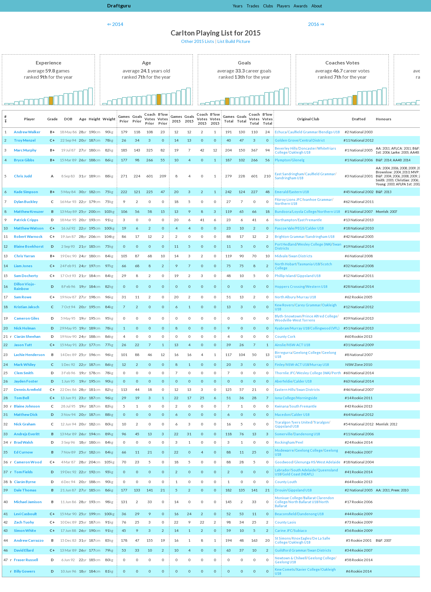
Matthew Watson (28, 228)
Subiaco (300, 530)
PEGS (299, 228)
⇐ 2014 (115, 24)
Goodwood (284, 462)
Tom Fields (23, 472)
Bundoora (283, 211)
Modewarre (284, 450)
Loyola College (304, 211)
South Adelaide (303, 470)
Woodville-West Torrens (295, 320)
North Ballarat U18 (303, 502)
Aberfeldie (283, 381)
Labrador (282, 470)
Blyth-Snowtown (288, 316)
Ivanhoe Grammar (317, 199)
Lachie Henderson (29, 354)
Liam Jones (23, 265)
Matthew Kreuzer (29, 211)
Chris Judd (23, 176)
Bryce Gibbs (24, 160)
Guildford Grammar (291, 550)
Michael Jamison (28, 501)
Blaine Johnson (27, 406)
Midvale (281, 256)
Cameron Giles (26, 318)
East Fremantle (310, 220)
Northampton (286, 220)
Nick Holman (24, 328)
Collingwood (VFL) (325, 328)
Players (283, 5)
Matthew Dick (26, 414)
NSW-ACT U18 (298, 345)
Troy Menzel (24, 140)
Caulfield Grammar (303, 132)
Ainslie (280, 345)
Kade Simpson (26, 191)
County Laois (285, 522)
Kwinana (281, 406)
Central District (312, 140)
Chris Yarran (24, 256)
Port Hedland (285, 244)
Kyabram (282, 328)
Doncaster (307, 148)
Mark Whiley (24, 364)
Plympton (282, 160)
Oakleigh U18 (299, 152)
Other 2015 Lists (197, 41)
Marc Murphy (25, 150)
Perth (336, 373)
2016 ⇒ (316, 24)
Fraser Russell (26, 559)
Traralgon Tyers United (293, 422)
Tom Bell (21, 397)
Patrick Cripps (26, 219)
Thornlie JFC (285, 373)
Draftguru (119, 5)
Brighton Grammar (290, 236)
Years (237, 5)
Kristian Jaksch (26, 306)
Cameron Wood (28, 462)
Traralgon (321, 422)
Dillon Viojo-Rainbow (25, 286)
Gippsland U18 (308, 276)
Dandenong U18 (307, 434)
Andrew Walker (27, 132)
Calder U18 (314, 228)
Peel (299, 442)
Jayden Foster (26, 381)
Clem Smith (23, 373)
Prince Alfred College (320, 316)
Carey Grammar (308, 305)
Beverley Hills (286, 148)
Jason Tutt (23, 344)
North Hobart (285, 264)
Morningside (306, 398)
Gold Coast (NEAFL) (298, 474)
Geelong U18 (285, 562)
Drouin (281, 490)
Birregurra (283, 352)
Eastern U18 (299, 192)
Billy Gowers (24, 571)
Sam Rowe (22, 297)
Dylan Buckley (26, 201)
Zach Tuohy (24, 522)
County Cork (285, 336)
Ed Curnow (23, 452)
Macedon (282, 414)
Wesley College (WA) (314, 244)
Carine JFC (283, 530)
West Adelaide (328, 462)
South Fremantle (303, 406)
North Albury (285, 297)
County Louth (286, 482)
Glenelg (297, 160)
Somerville (283, 434)
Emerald (281, 192)
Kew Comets (285, 569)
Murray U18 (306, 297)
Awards (300, 5)
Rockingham (285, 442)
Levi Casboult (25, 513)
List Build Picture (234, 41)
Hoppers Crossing (290, 286)
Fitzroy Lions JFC (288, 199)
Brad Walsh (23, 442)
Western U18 (316, 286)
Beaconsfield (285, 514)
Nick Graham (24, 424)
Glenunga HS (304, 462)
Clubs (268, 5)
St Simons (283, 538)
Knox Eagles (301, 538)
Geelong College (307, 352)
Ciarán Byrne (25, 481)
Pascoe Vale (284, 228)
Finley (280, 364)
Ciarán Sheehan (27, 336)
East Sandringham (289, 174)
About (316, 5)
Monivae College (288, 498)
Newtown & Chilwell (291, 558)
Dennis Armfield (27, 389)
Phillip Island (285, 276)
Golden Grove (286, 140)
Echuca (281, 132)
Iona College (285, 398)
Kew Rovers (284, 305)
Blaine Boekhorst (29, 246)
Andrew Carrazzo (29, 540)
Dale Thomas (25, 490)
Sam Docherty (26, 275)
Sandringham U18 (289, 178)
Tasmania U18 (308, 264)
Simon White (25, 530)
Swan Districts (300, 256)
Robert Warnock (28, 236)
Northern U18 (286, 203)
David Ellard (24, 550)
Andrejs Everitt (27, 434)
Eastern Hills (285, 389)
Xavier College (308, 569)
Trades (252, 5)
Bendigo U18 (329, 132)
